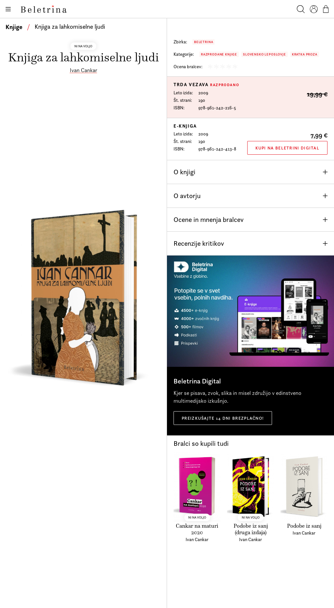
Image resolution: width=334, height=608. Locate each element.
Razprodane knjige (219, 54)
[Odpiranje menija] (8, 9)
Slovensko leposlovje (264, 54)
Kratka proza (304, 54)
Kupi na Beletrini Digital (287, 147)
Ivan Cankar (83, 70)
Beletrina (203, 42)
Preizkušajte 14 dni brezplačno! (223, 418)
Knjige (14, 27)
